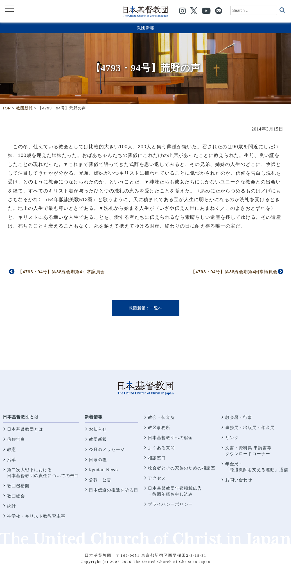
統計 (11, 506)
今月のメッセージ (107, 449)
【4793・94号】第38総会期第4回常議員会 (61, 271)
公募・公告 (100, 479)
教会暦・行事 (238, 417)
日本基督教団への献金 (170, 437)
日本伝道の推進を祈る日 (113, 489)
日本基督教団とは (21, 416)
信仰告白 (16, 439)
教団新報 (146, 27)
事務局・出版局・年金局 (250, 427)
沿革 (11, 459)
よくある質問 (161, 447)
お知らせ (98, 429)
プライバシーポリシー (170, 504)
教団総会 (16, 495)
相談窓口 (157, 457)
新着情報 (94, 416)
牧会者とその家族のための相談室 (181, 468)
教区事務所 (159, 427)
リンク (232, 437)
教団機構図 (18, 485)
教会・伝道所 (161, 417)
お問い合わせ (238, 479)
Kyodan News (103, 469)
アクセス (157, 478)
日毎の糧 (98, 459)
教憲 (11, 449)
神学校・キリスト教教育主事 (36, 516)
